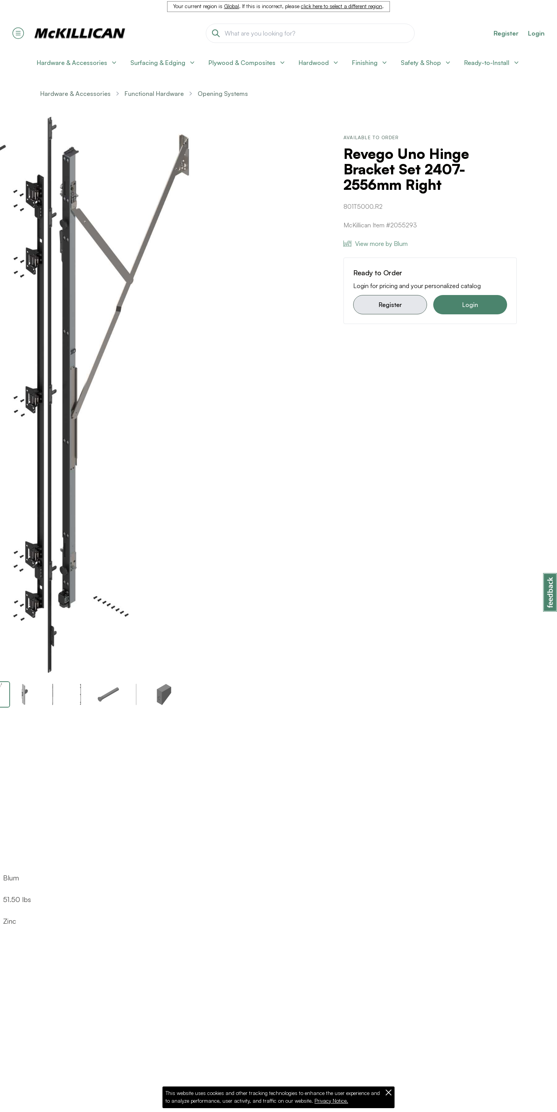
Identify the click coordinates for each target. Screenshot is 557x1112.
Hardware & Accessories (75, 93)
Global (231, 6)
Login (536, 33)
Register (390, 305)
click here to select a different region (341, 6)
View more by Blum (375, 243)
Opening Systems (223, 93)
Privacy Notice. (331, 1101)
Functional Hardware (154, 93)
